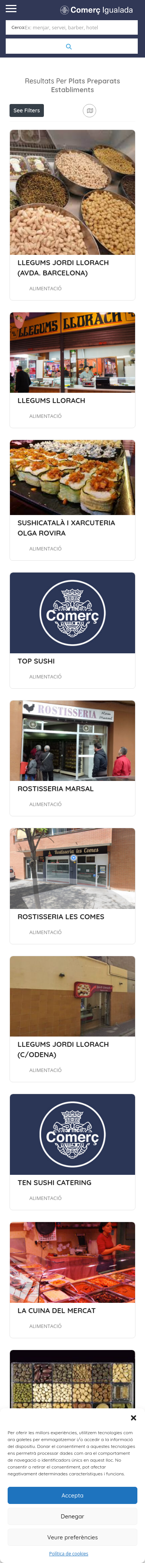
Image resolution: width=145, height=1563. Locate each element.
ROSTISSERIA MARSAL (56, 826)
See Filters (26, 109)
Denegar (72, 1516)
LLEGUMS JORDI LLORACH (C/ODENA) (63, 1087)
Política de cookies (69, 1553)
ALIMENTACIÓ (45, 326)
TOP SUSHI (36, 698)
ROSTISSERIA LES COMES (61, 954)
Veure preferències (72, 1537)
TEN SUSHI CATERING (54, 1220)
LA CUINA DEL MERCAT (57, 1348)
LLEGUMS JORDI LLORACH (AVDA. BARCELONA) (63, 305)
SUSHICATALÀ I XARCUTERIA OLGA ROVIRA (66, 565)
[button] (133, 1418)
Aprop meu (47, 126)
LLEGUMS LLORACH (51, 438)
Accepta (72, 1495)
